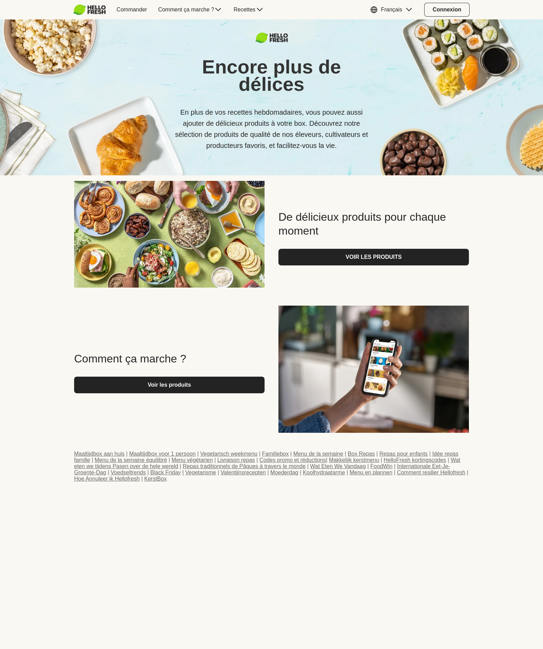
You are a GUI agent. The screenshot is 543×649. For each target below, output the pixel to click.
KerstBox (155, 479)
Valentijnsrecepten (243, 472)
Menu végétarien (192, 460)
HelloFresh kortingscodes (415, 460)
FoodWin (381, 466)
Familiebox (275, 454)
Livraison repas (236, 460)
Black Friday (165, 472)
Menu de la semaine (318, 454)
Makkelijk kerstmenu (354, 460)
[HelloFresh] (89, 10)
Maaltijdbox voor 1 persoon (162, 454)
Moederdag (284, 472)
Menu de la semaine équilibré (131, 460)
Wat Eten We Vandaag (338, 466)
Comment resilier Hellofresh (431, 472)
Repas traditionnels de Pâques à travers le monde (244, 466)
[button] (393, 9)
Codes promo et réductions (292, 460)
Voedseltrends (128, 472)
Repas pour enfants (403, 454)
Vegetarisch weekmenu (228, 454)
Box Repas (361, 454)
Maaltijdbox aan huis (99, 454)
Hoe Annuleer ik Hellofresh (107, 479)
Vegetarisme (200, 472)
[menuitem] (92, 9)
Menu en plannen (370, 472)
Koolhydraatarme (324, 472)
